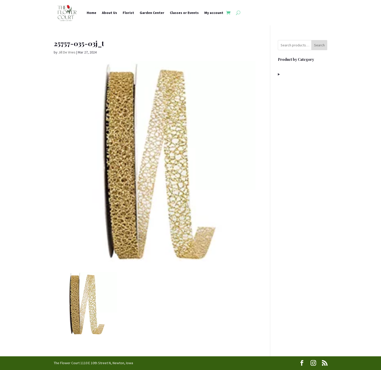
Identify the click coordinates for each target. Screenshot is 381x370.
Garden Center (152, 12)
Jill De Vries (67, 52)
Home (91, 12)
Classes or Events (184, 12)
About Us (109, 12)
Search (319, 45)
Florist (128, 12)
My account (213, 12)
